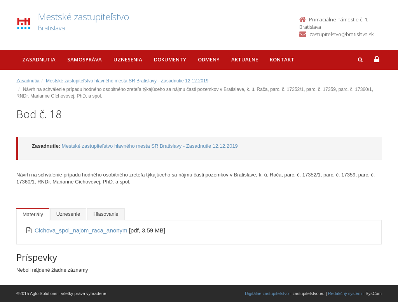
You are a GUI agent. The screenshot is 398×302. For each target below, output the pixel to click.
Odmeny (209, 59)
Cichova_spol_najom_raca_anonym (82, 230)
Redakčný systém (345, 293)
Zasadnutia (39, 59)
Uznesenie (68, 214)
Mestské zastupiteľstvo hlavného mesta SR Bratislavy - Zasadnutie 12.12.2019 (127, 81)
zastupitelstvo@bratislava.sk (341, 34)
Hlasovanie (105, 214)
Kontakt (282, 59)
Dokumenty (170, 59)
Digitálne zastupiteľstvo (267, 293)
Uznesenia (127, 59)
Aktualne (244, 59)
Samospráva (84, 59)
